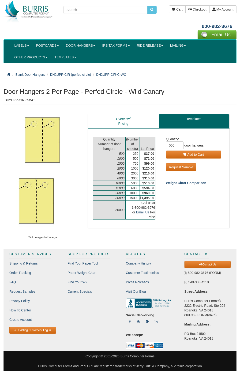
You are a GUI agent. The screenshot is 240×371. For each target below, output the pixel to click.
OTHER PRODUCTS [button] (30, 57)
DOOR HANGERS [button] (80, 45)
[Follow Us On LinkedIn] (156, 322)
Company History (138, 263)
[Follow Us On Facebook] (130, 322)
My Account (222, 9)
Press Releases (137, 282)
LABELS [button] (21, 45)
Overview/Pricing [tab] (123, 121)
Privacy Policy (19, 301)
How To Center (20, 310)
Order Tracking (20, 273)
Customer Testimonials (142, 273)
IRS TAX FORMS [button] (116, 45)
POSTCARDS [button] (47, 45)
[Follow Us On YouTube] (138, 322)
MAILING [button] (178, 45)
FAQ (12, 282)
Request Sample (181, 167)
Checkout (197, 9)
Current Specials (80, 291)
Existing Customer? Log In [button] (32, 330)
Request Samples (22, 291)
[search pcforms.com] (152, 10)
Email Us (142, 212)
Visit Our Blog (136, 291)
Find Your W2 (77, 282)
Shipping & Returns (23, 263)
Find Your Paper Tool (83, 263)
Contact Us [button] (207, 264)
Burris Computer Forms (137, 356)
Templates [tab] (193, 119)
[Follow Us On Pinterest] (147, 322)
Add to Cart (193, 154)
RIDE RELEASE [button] (150, 45)
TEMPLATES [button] (65, 57)
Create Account (20, 320)
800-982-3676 (217, 26)
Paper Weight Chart (82, 273)
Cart (177, 9)
